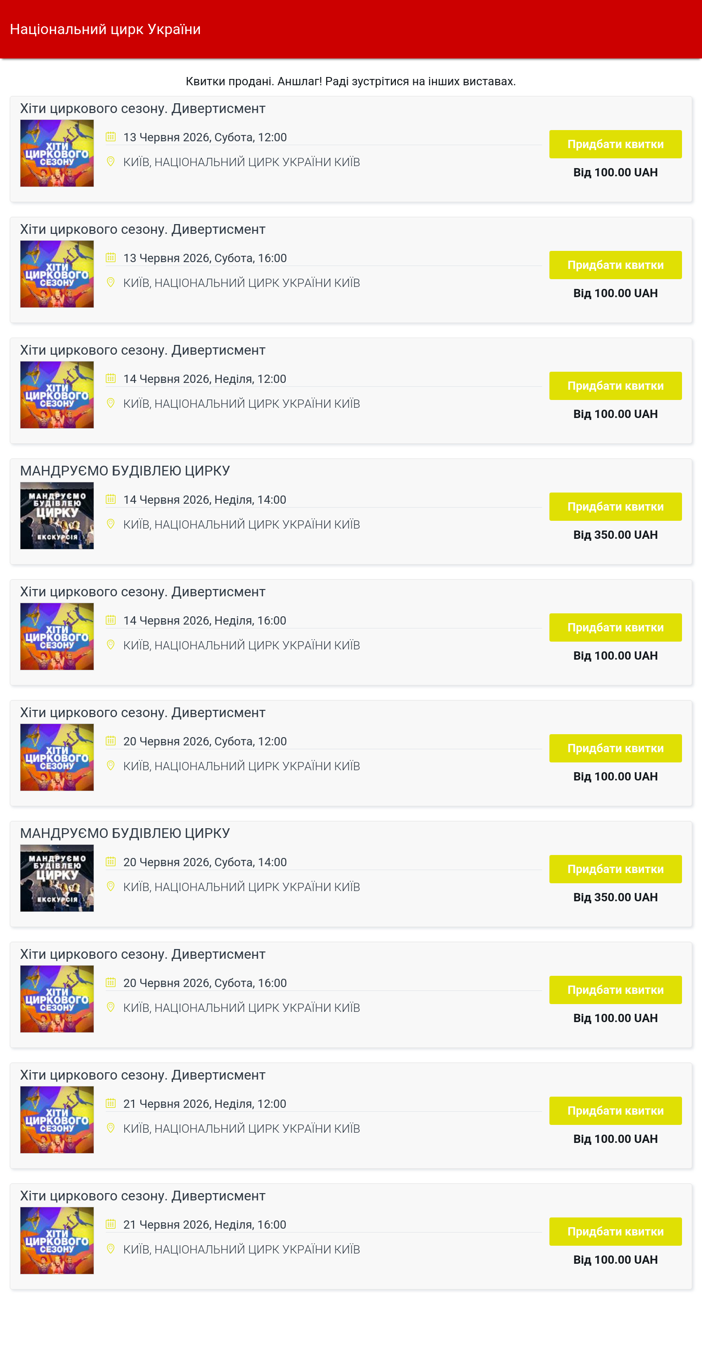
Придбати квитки (615, 144)
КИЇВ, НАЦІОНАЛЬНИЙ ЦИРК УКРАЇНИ (228, 162)
